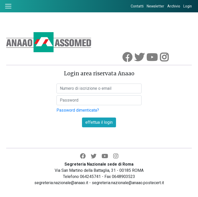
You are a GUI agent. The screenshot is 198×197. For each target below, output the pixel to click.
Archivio (173, 6)
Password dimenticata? (77, 110)
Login (187, 6)
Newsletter (155, 6)
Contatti (137, 6)
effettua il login (99, 122)
